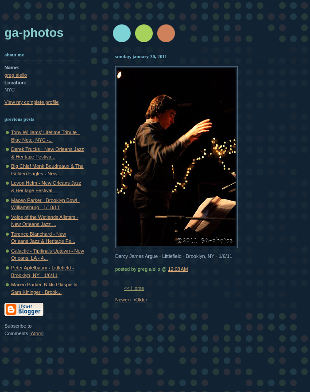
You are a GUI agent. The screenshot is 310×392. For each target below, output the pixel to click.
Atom (37, 333)
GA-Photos (33, 33)
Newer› (123, 299)
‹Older (140, 299)
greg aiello (15, 75)
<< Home (134, 288)
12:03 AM (178, 269)
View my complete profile (31, 102)
